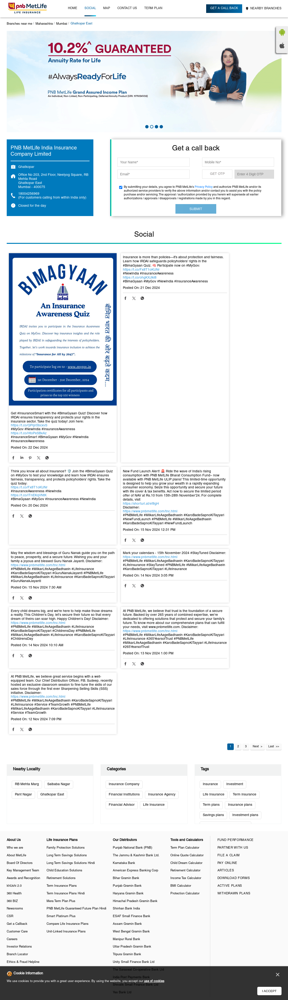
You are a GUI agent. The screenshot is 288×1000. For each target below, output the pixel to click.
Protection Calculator (184, 765)
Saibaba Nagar (58, 655)
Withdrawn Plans (234, 765)
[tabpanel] (144, 81)
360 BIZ (12, 772)
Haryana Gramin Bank (128, 765)
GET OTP (217, 174)
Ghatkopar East (52, 666)
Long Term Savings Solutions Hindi (71, 734)
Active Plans (229, 757)
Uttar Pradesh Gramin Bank (132, 818)
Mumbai (61, 24)
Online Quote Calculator (187, 727)
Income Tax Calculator (185, 749)
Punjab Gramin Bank (127, 757)
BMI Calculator (180, 757)
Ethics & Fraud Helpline (23, 833)
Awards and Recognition (23, 749)
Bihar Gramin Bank (126, 749)
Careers (12, 810)
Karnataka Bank (124, 734)
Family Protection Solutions (66, 719)
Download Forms (233, 749)
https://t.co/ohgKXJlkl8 (119, 281)
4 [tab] (161, 126)
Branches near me (19, 24)
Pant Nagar (23, 666)
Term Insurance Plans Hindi (66, 765)
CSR (10, 787)
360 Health (14, 765)
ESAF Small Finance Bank (131, 787)
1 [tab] (146, 126)
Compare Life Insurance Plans (68, 795)
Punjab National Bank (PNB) (132, 719)
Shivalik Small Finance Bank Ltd (135, 856)
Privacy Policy (204, 187)
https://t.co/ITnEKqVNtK (212, 281)
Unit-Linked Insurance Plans (66, 803)
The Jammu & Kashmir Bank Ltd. (136, 727)
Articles (225, 742)
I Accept (269, 991)
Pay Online (227, 734)
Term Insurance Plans (62, 757)
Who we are (15, 719)
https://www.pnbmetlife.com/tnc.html (38, 490)
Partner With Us (232, 719)
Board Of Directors (20, 734)
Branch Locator (17, 825)
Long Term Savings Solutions (67, 727)
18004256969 (28, 193)
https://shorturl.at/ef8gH (29, 482)
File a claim (228, 727)
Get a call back (224, 8)
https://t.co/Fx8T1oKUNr (120, 273)
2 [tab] (151, 126)
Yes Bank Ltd (122, 864)
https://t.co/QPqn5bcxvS (29, 400)
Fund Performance (235, 711)
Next (256, 618)
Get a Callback (17, 795)
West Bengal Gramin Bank (131, 803)
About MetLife (16, 727)
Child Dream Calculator (186, 734)
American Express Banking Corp (135, 742)
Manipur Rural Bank (126, 810)
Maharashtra (44, 24)
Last (271, 618)
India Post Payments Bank (131, 848)
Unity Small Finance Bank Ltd (133, 833)
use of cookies (154, 981)
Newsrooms (15, 780)
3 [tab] (156, 126)
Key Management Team (23, 742)
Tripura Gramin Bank (127, 825)
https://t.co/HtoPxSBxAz (29, 408)
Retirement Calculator (185, 742)
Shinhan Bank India (126, 780)
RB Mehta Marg (27, 655)
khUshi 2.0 (14, 757)
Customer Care (17, 803)
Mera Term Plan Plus (61, 772)
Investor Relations (19, 818)
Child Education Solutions (64, 742)
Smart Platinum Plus (61, 787)
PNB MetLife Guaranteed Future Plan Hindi (76, 780)
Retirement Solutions (61, 749)
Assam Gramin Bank (127, 795)
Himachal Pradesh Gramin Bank (135, 772)
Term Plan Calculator (184, 719)
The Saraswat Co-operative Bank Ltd (138, 841)
